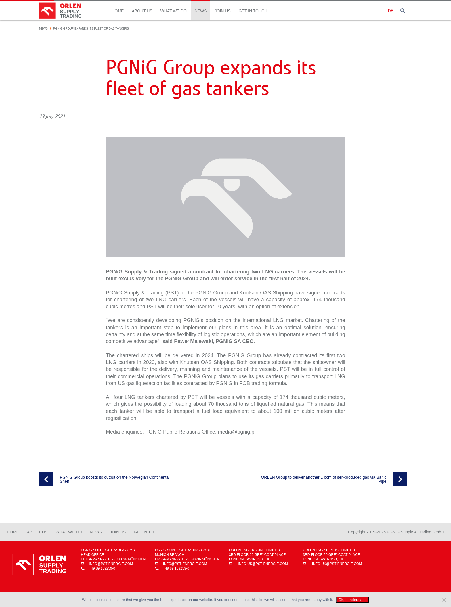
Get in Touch (253, 11)
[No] (444, 600)
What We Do (173, 11)
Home (118, 11)
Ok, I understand (352, 600)
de (390, 11)
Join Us (223, 11)
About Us (142, 11)
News (201, 11)
